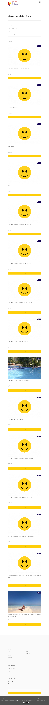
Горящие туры (11, 641)
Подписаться (24, 692)
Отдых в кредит (28, 645)
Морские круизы (12, 647)
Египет (19, 10)
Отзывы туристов (13, 31)
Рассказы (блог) (12, 34)
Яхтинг (9, 645)
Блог (26, 651)
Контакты (27, 653)
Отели (10, 38)
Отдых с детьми (28, 647)
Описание (11, 22)
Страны (14, 10)
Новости (11, 41)
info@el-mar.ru (11, 671)
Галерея (9, 655)
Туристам (27, 639)
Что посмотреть (13, 28)
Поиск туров (11, 639)
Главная (9, 10)
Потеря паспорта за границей (14, 676)
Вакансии (10, 657)
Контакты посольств (12, 678)
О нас (9, 651)
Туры (10, 25)
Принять (26, 702)
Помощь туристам (29, 643)
